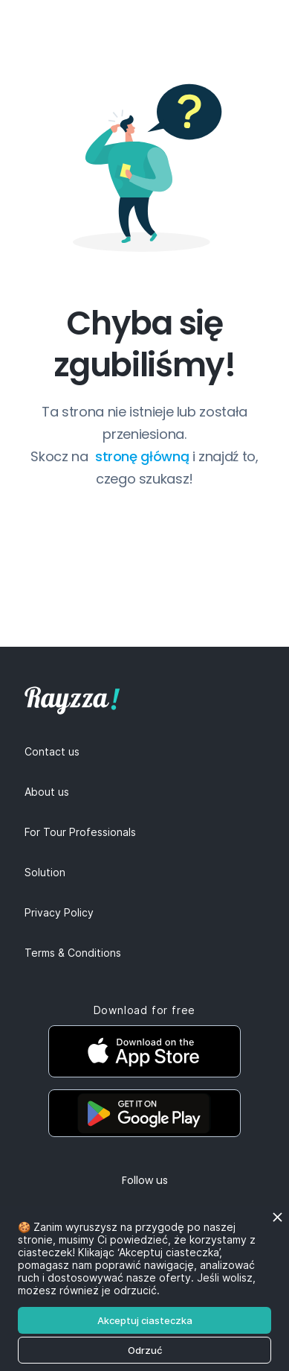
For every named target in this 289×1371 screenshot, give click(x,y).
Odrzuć (145, 1350)
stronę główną (143, 456)
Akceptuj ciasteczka (144, 1320)
